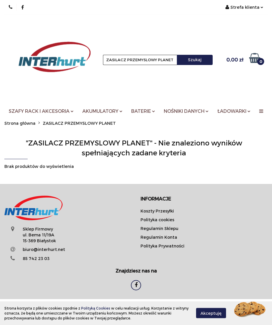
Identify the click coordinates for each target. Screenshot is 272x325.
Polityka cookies (157, 219)
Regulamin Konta (159, 237)
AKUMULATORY (102, 111)
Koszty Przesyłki (157, 210)
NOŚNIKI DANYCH (186, 111)
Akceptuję (211, 313)
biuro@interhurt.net (44, 249)
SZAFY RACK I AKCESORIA (41, 111)
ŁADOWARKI (233, 111)
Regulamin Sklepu (159, 228)
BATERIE (143, 111)
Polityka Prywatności (162, 245)
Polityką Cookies (95, 308)
